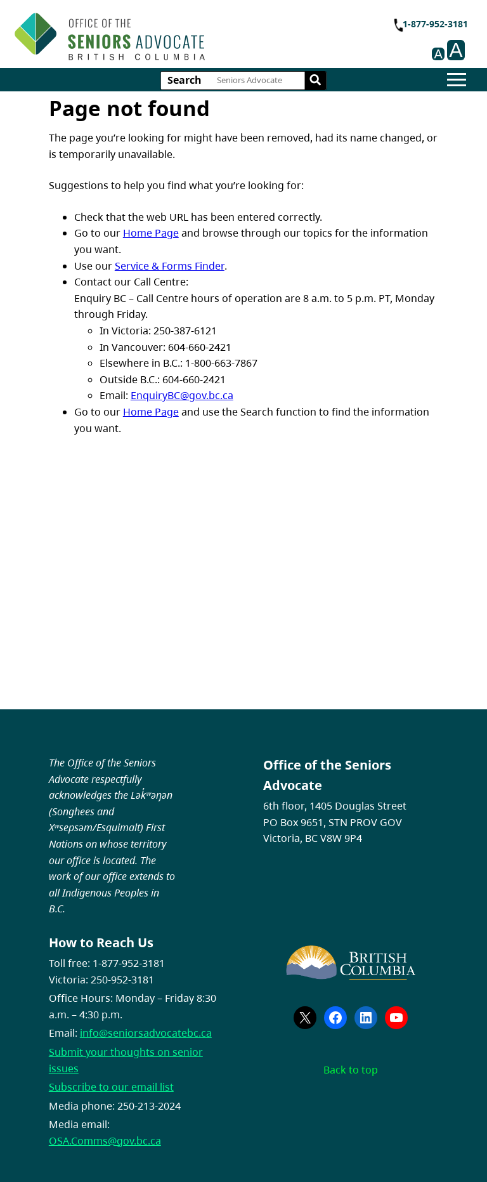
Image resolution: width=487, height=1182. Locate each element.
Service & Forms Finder (169, 266)
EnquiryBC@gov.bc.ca (182, 395)
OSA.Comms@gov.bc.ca (105, 1141)
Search (184, 80)
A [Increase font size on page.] (455, 50)
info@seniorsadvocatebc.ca (146, 1033)
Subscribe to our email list (111, 1087)
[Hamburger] (456, 79)
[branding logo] (110, 36)
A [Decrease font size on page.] (438, 54)
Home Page (151, 233)
